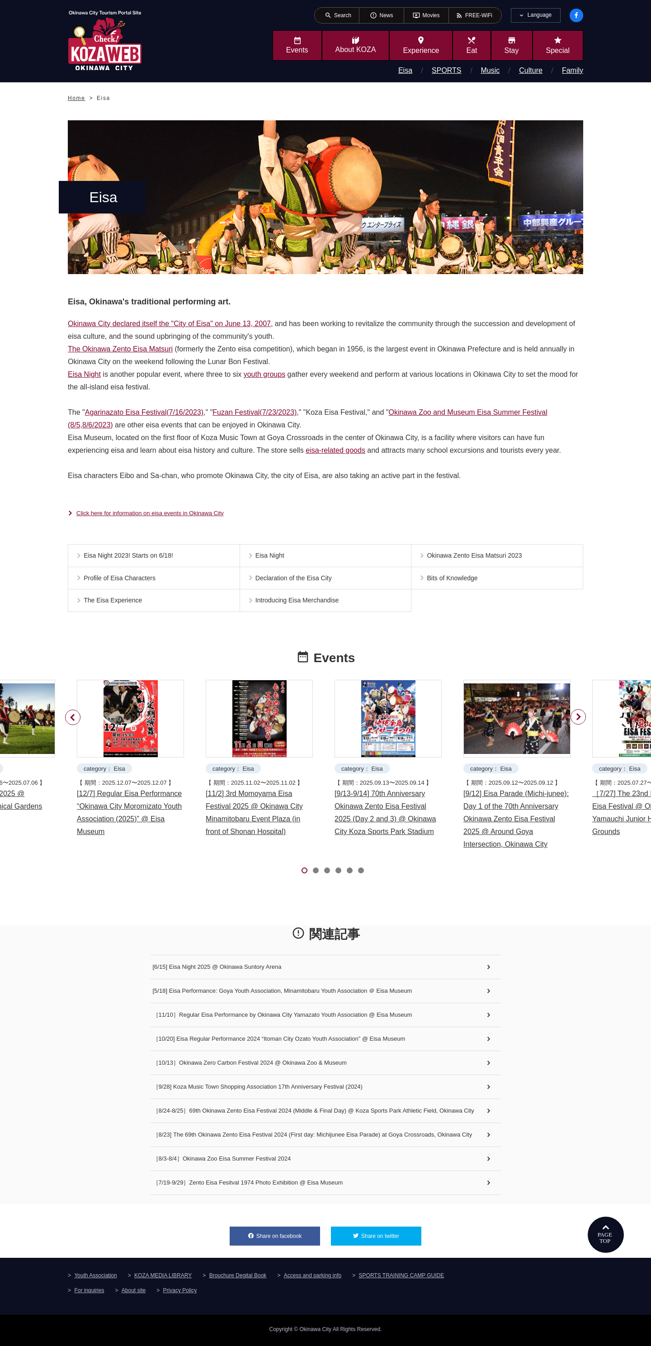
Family (572, 70)
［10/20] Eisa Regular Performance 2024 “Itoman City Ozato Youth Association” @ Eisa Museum (279, 1041)
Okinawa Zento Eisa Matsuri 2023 (475, 556)
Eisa (405, 70)
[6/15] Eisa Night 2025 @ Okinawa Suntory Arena (217, 969)
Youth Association (95, 1278)
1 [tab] (304, 873)
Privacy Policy (180, 1292)
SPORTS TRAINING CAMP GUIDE (401, 1278)
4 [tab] (338, 873)
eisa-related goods (335, 450)
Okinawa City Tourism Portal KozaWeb (105, 39)
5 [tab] (350, 873)
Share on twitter (391, 1235)
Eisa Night (84, 374)
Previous (74, 715)
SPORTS (447, 70)
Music (490, 70)
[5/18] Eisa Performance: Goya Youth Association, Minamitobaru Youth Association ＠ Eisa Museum (282, 993)
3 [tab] (327, 873)
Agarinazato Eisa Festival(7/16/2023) (144, 412)
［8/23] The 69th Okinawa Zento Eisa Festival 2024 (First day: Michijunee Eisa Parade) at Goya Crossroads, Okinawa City (312, 1137)
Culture (530, 70)
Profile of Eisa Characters (121, 580)
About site (134, 1292)
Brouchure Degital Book (238, 1278)
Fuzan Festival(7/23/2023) (254, 412)
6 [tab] (361, 873)
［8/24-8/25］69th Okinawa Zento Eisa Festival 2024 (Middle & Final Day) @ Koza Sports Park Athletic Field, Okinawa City (313, 1113)
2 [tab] (316, 873)
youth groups (265, 374)
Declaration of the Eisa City (295, 580)
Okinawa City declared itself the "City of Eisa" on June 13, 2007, (170, 323)
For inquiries (89, 1292)
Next (577, 730)
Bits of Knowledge (453, 580)
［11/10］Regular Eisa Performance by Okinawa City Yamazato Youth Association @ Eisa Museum (282, 1017)
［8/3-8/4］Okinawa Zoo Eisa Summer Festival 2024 (222, 1161)
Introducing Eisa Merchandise (298, 605)
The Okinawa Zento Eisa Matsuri (120, 349)
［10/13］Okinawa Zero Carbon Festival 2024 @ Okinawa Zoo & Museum (250, 1065)
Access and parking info (312, 1278)
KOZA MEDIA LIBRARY (163, 1278)
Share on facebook (288, 1235)
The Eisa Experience (114, 605)
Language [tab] (540, 15)
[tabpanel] (132, 763)
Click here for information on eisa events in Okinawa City (150, 513)
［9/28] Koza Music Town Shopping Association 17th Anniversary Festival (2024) (258, 1089)
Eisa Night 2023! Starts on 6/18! (130, 556)
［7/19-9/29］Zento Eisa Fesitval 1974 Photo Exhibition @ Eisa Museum (248, 1185)
